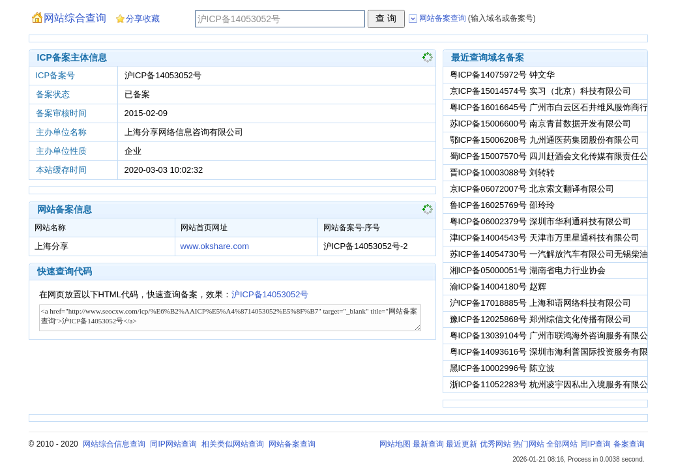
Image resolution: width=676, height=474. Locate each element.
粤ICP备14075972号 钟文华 (502, 75)
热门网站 (528, 444)
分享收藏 (143, 18)
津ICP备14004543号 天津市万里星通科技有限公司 (544, 238)
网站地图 (395, 444)
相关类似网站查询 (232, 444)
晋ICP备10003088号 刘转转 (502, 172)
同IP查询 (595, 444)
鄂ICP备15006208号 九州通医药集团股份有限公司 (544, 140)
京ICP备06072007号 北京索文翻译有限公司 (532, 189)
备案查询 (629, 444)
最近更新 (461, 444)
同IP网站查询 (173, 444)
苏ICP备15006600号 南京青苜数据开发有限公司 (540, 123)
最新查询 (428, 444)
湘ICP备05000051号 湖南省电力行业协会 (528, 270)
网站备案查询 (292, 444)
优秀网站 (495, 444)
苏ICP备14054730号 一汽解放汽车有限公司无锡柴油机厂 (557, 254)
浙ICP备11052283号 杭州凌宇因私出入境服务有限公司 (553, 384)
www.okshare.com (215, 246)
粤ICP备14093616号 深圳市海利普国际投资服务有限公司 (557, 352)
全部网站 (562, 444)
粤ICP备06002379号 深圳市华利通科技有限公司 (540, 221)
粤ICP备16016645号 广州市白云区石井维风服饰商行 (549, 107)
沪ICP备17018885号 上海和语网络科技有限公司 (540, 303)
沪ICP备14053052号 (270, 294)
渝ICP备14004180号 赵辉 (498, 286)
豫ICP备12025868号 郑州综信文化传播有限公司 (540, 319)
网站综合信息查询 (114, 444)
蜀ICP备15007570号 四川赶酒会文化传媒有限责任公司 (553, 156)
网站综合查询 (75, 17)
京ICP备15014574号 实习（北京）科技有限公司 (540, 91)
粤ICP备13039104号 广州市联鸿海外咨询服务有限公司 (553, 335)
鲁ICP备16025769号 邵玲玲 (502, 205)
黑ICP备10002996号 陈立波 (502, 368)
